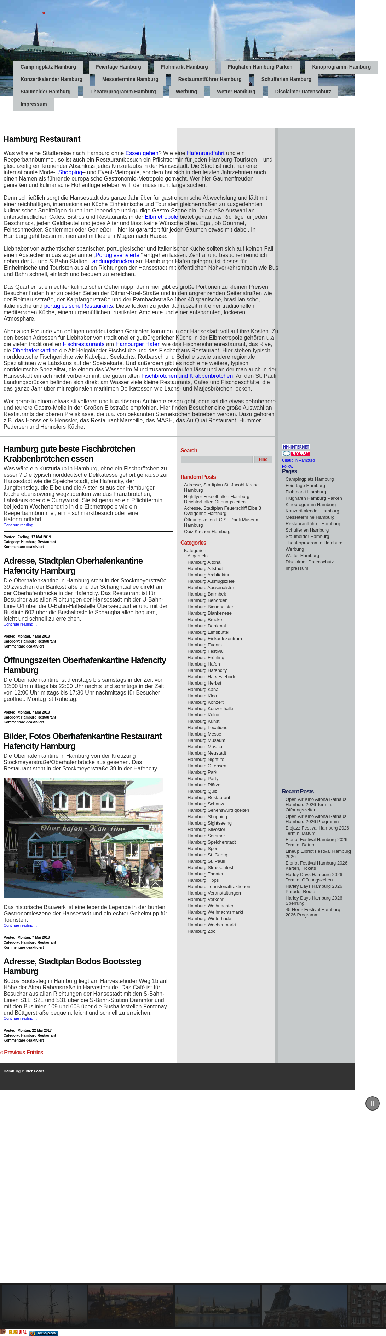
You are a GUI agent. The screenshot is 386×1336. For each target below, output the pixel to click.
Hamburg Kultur (204, 714)
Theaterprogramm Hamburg (123, 91)
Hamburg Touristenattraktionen (219, 886)
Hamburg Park (202, 772)
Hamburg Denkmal (207, 625)
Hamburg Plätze (204, 784)
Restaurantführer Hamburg (210, 79)
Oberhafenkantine (35, 350)
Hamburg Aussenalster (211, 587)
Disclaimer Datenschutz (303, 91)
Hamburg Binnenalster (210, 606)
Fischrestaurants (83, 344)
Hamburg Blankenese (210, 613)
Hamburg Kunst (203, 721)
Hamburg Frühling (206, 657)
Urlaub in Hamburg (298, 460)
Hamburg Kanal (203, 689)
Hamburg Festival (206, 651)
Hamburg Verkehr (206, 899)
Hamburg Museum (206, 740)
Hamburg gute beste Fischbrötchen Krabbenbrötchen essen (69, 453)
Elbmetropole (161, 217)
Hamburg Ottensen (207, 765)
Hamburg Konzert (206, 702)
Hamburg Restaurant (38, 542)
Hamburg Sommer (206, 835)
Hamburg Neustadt (207, 753)
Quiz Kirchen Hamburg (207, 531)
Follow (287, 466)
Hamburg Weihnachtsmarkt (215, 912)
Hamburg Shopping (207, 816)
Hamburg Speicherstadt (212, 842)
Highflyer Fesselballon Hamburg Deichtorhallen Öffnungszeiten (216, 499)
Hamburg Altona (204, 562)
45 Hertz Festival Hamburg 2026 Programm (313, 912)
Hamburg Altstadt (205, 568)
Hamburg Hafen (204, 664)
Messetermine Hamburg (130, 79)
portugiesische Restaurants (78, 306)
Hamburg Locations (207, 727)
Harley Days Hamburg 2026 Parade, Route (314, 889)
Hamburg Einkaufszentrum (215, 638)
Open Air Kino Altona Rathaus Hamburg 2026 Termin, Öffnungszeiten (316, 805)
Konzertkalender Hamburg (51, 79)
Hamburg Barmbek (207, 594)
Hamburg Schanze (207, 804)
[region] (193, 1209)
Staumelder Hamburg (46, 91)
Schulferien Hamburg (286, 79)
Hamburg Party (203, 778)
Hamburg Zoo (201, 931)
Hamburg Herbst (204, 683)
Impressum (297, 568)
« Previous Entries (21, 1052)
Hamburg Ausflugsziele (211, 581)
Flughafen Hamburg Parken (260, 67)
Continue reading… (20, 525)
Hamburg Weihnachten (211, 905)
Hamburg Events (205, 645)
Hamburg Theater (206, 874)
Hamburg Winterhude (209, 918)
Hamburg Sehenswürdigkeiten (218, 810)
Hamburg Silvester (206, 829)
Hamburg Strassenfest (210, 867)
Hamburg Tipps (203, 880)
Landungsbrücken (111, 261)
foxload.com (47, 1333)
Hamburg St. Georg (207, 854)
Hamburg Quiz (202, 791)
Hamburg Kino (202, 695)
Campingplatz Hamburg (48, 67)
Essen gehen (141, 153)
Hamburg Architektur (209, 575)
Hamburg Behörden (207, 600)
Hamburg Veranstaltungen (214, 893)
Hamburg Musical (205, 746)
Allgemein (198, 555)
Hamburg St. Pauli (206, 861)
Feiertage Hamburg (118, 67)
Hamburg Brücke (205, 619)
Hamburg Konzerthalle (210, 708)
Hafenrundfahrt (206, 153)
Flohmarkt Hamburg (184, 67)
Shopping (70, 172)
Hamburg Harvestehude (212, 676)
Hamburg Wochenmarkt (212, 924)
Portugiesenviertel (118, 255)
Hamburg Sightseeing (210, 823)
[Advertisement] (129, 112)
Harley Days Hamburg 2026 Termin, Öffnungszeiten (314, 877)
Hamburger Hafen (138, 344)
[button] (372, 1103)
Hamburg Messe (204, 734)
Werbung (186, 91)
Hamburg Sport (203, 848)
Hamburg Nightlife (206, 759)
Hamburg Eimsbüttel (208, 632)
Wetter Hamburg (236, 91)
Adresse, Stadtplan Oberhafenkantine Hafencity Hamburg (73, 565)
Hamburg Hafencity (207, 670)
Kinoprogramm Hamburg (341, 67)
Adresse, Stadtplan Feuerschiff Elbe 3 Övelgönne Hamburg (222, 510)
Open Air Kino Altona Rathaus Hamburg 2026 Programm (316, 819)
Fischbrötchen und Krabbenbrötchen (187, 376)
